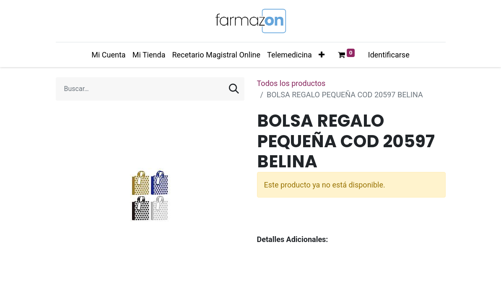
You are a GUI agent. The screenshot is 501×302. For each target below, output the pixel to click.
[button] (321, 55)
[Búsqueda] (233, 89)
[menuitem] (108, 55)
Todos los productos (291, 83)
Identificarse (389, 54)
